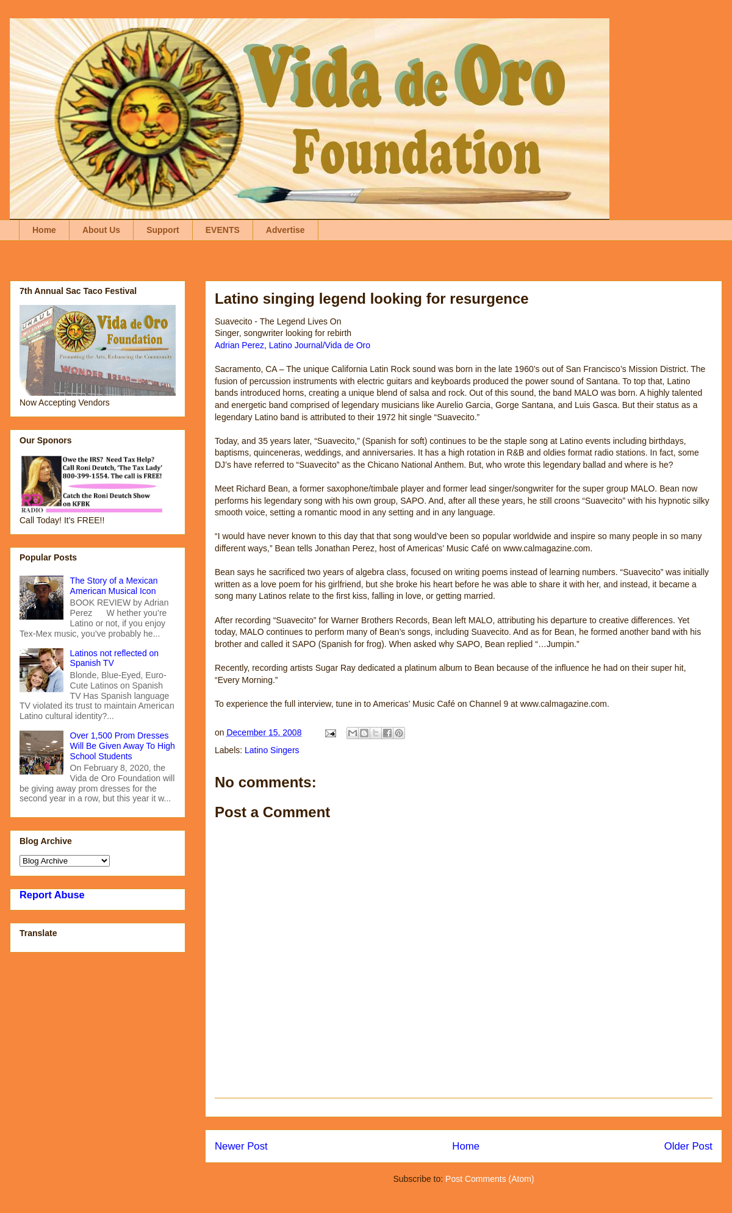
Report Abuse (52, 894)
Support (162, 230)
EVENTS (223, 230)
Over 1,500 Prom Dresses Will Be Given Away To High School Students (122, 746)
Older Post (688, 1146)
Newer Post (241, 1146)
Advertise (285, 230)
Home (44, 230)
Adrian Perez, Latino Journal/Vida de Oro (292, 345)
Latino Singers (272, 750)
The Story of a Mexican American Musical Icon (114, 586)
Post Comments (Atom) (489, 1179)
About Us (101, 230)
